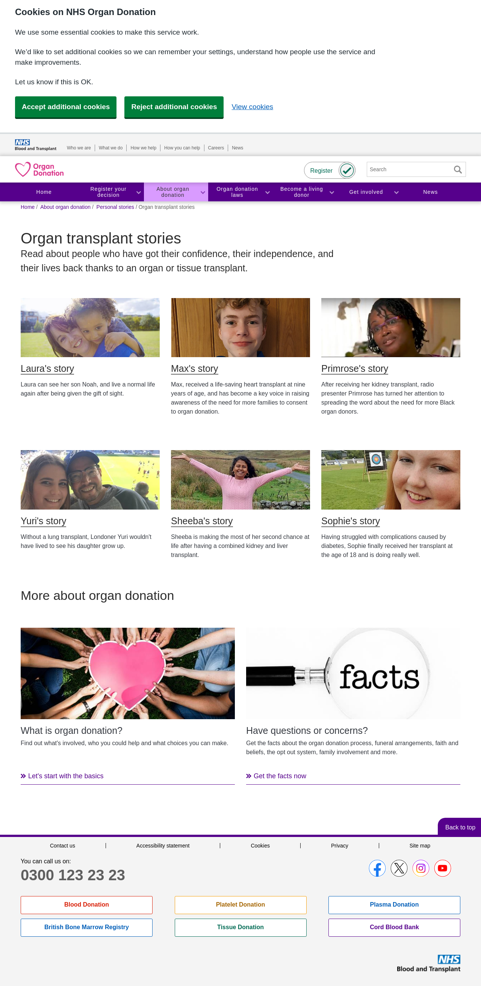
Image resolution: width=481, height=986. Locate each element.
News (237, 148)
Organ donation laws (237, 192)
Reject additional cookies (174, 107)
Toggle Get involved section (396, 192)
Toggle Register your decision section (138, 192)
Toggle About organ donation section (202, 192)
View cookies (252, 107)
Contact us (62, 846)
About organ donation (172, 192)
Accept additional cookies (66, 107)
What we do (111, 148)
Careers (216, 148)
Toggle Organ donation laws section (267, 192)
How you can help (182, 148)
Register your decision (109, 192)
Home (44, 192)
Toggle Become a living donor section (331, 192)
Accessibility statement (163, 846)
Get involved (366, 192)
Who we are (79, 148)
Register (321, 170)
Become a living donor (301, 192)
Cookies (260, 846)
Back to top (460, 827)
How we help (143, 148)
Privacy (339, 846)
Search (458, 169)
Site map (420, 846)
